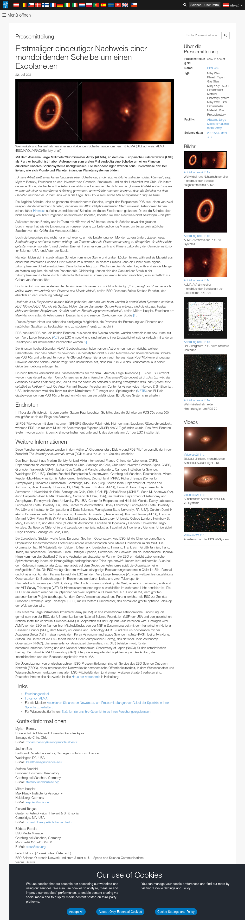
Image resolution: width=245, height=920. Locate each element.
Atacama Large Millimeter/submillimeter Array (218, 124)
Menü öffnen (16, 15)
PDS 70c (213, 68)
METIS (141, 391)
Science (195, 5)
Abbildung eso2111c (197, 280)
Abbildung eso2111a (197, 172)
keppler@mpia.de (37, 802)
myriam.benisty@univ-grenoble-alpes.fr (51, 742)
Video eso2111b (194, 495)
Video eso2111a (194, 454)
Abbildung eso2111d (197, 342)
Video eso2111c (194, 535)
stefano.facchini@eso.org (42, 782)
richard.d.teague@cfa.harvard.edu (48, 822)
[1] (134, 315)
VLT (55, 337)
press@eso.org (35, 847)
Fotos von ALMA (36, 698)
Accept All (76, 912)
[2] (85, 342)
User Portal (211, 5)
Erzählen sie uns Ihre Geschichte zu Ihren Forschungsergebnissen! (106, 711)
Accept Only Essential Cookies (120, 912)
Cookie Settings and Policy (176, 912)
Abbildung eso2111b (197, 236)
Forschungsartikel (37, 694)
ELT (142, 373)
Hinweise (39, 211)
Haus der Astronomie (86, 677)
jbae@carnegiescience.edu (44, 762)
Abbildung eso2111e (197, 400)
